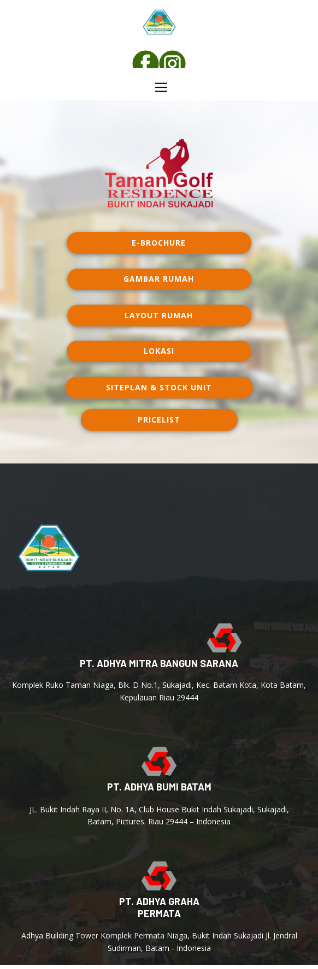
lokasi (159, 351)
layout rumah (159, 315)
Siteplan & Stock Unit (159, 387)
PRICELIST (159, 419)
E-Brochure (159, 242)
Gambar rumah (158, 279)
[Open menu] (161, 87)
